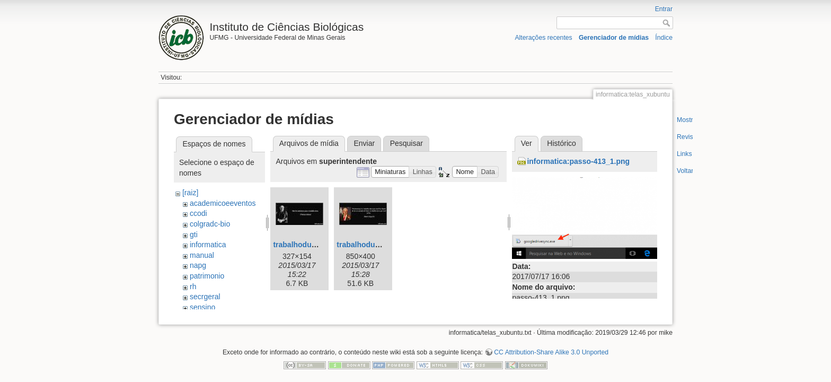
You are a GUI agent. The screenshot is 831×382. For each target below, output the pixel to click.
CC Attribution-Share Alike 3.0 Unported (551, 347)
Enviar (364, 143)
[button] (390, 172)
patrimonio (207, 276)
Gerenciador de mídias (614, 37)
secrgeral (205, 296)
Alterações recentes (543, 37)
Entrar (664, 9)
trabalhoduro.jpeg (304, 244)
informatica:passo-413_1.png (578, 161)
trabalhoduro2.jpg (368, 244)
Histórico (561, 143)
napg (198, 265)
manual (202, 255)
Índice (664, 37)
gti (194, 234)
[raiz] (190, 192)
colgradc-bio (210, 224)
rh (193, 286)
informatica (208, 244)
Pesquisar (406, 143)
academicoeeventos (223, 203)
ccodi (198, 213)
